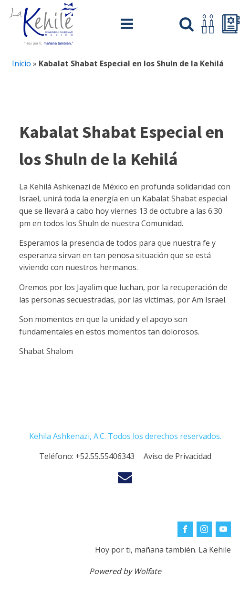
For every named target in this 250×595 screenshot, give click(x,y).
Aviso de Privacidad (177, 456)
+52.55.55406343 (105, 456)
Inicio (21, 63)
